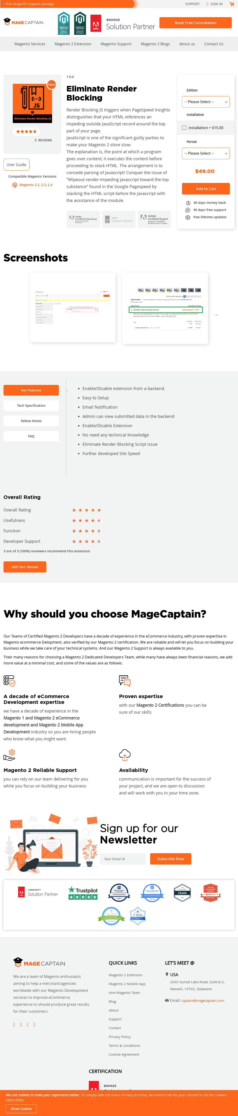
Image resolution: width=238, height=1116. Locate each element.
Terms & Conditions (124, 1045)
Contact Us (214, 43)
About (114, 1010)
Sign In (217, 4)
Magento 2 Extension (73, 43)
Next (215, 314)
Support (192, 4)
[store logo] (28, 21)
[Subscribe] (170, 859)
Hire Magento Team (124, 992)
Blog (112, 1001)
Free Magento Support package (30, 4)
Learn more (15, 1099)
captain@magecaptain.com (202, 1000)
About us (187, 43)
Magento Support (116, 43)
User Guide (16, 164)
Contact (115, 1027)
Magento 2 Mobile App (127, 983)
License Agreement (124, 1054)
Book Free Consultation (195, 22)
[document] (119, 1103)
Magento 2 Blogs (155, 43)
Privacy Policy (120, 1036)
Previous (23, 314)
